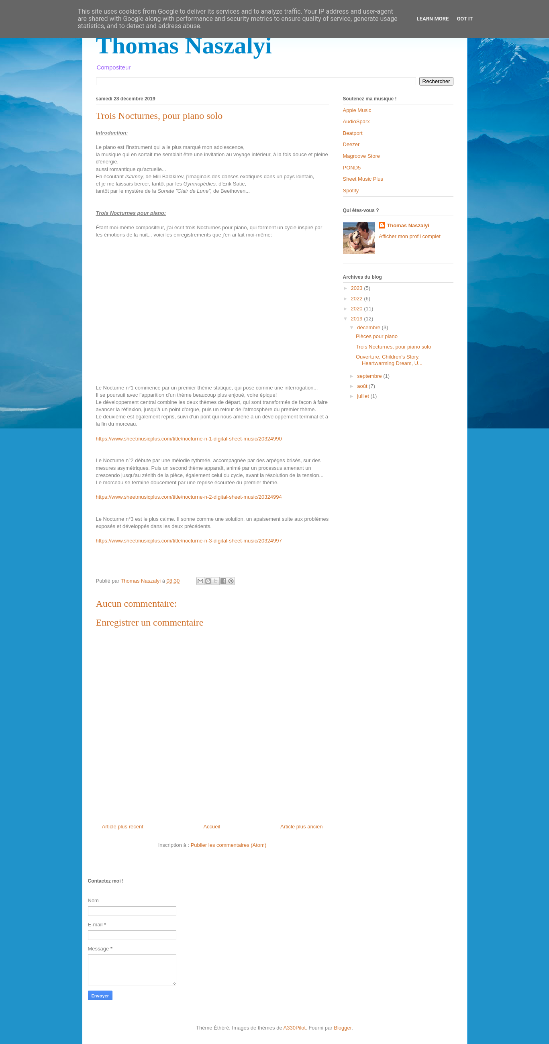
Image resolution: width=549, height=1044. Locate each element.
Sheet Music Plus (363, 179)
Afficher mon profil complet (410, 236)
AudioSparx (356, 121)
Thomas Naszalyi (184, 45)
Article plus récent (122, 827)
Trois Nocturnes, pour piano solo (393, 347)
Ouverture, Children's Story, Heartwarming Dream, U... (389, 360)
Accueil (211, 827)
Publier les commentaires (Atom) (229, 845)
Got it (465, 19)
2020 (357, 309)
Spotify (351, 191)
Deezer (351, 144)
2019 (357, 319)
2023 (357, 288)
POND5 (352, 168)
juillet (363, 396)
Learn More (433, 19)
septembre (370, 376)
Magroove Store (361, 156)
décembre (369, 327)
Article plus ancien (301, 827)
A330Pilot (295, 1028)
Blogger (342, 1028)
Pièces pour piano (377, 336)
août (363, 386)
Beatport (353, 133)
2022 (357, 299)
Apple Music (357, 110)
